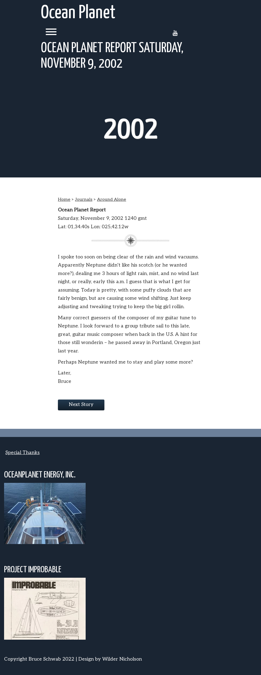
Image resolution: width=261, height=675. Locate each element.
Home (64, 199)
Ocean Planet (78, 13)
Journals (83, 199)
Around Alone (111, 199)
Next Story (81, 404)
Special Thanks (22, 452)
